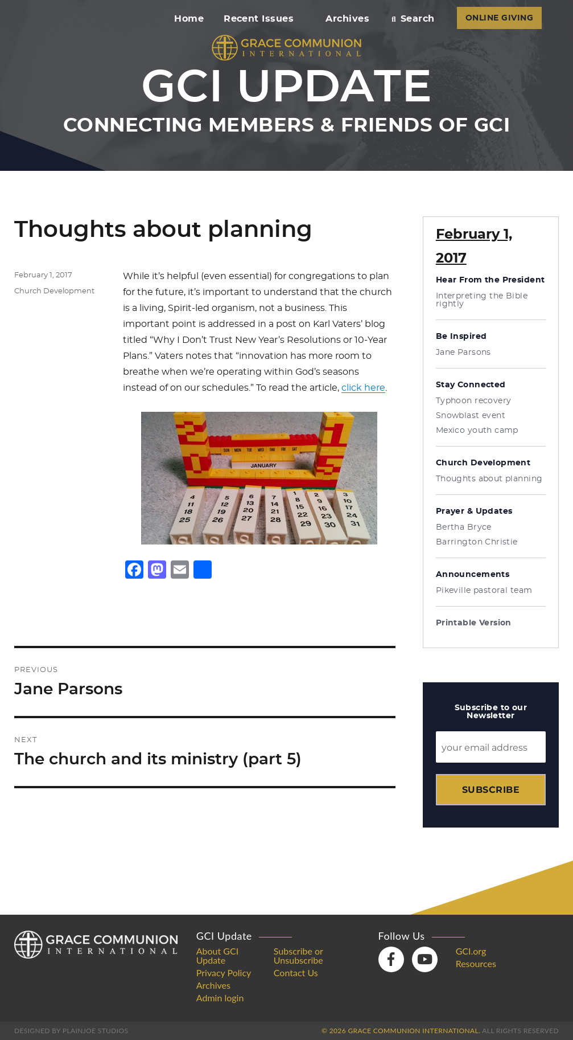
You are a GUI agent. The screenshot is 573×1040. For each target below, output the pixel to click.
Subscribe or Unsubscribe (298, 956)
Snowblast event (470, 416)
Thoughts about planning (489, 479)
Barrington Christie (477, 542)
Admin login (220, 997)
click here (363, 387)
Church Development (54, 291)
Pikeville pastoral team (484, 591)
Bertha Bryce (464, 527)
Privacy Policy (224, 972)
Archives (347, 18)
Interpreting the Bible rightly (481, 300)
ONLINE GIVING (499, 18)
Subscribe (491, 789)
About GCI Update (217, 956)
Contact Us (296, 972)
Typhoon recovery (474, 401)
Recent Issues (263, 18)
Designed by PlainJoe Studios (71, 1030)
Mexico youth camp (477, 431)
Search (413, 18)
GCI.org (471, 951)
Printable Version (474, 623)
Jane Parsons (463, 353)
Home (189, 18)
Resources (476, 963)
